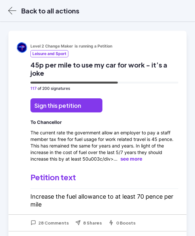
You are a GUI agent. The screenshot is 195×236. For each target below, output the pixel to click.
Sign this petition (57, 105)
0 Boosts (121, 223)
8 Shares (88, 223)
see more (131, 159)
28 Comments (49, 223)
